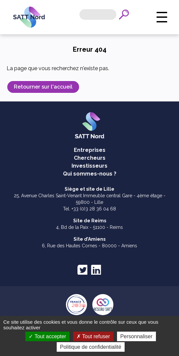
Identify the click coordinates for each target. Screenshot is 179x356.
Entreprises (89, 150)
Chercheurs (89, 158)
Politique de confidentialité (90, 347)
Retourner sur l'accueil (43, 87)
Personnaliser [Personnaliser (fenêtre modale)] (136, 336)
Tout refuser (93, 336)
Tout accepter (47, 336)
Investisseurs (89, 166)
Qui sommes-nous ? (89, 174)
